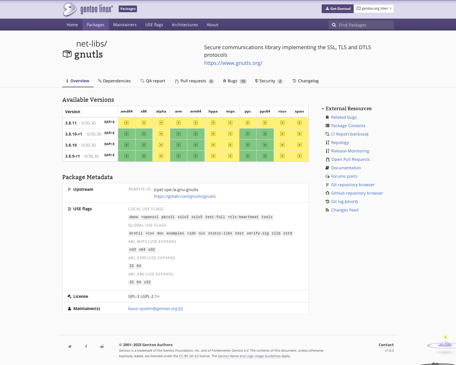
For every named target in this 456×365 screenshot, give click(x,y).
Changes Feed (345, 210)
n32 (132, 249)
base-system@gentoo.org (152, 307)
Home (72, 24)
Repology (340, 142)
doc (160, 233)
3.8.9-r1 (72, 156)
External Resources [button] (349, 108)
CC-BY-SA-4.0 (189, 354)
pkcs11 (167, 217)
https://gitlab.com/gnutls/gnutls (185, 196)
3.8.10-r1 (73, 134)
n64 (142, 249)
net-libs (90, 43)
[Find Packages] (366, 24)
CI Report (340, 134)
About (212, 24)
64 (139, 265)
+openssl (149, 217)
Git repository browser (353, 184)
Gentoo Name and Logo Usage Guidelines (249, 354)
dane (133, 217)
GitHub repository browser (357, 193)
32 (131, 265)
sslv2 (182, 217)
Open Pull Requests (351, 159)
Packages (95, 24)
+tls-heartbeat (243, 217)
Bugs (235, 80)
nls (202, 233)
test (239, 233)
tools (266, 217)
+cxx (149, 233)
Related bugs (344, 117)
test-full (215, 217)
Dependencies (114, 80)
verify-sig (258, 233)
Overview (78, 80)
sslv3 (196, 217)
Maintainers (125, 24)
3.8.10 (71, 145)
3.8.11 (71, 123)
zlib (276, 233)
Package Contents (348, 125)
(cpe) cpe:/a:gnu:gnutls (176, 189)
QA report (152, 80)
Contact (386, 343)
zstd (287, 233)
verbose (359, 134)
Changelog (305, 80)
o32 (151, 249)
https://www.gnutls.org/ (233, 62)
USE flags (154, 24)
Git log (337, 201)
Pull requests (194, 80)
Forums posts (344, 176)
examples (175, 233)
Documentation (346, 167)
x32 (147, 280)
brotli (135, 233)
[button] (338, 8)
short (351, 201)
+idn (191, 233)
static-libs (220, 233)
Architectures (185, 24)
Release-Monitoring (350, 151)
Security (269, 80)
